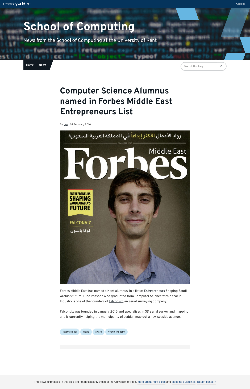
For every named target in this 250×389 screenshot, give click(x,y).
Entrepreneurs (154, 291)
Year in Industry (116, 331)
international (70, 331)
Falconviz (116, 301)
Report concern (206, 381)
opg (66, 124)
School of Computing (79, 27)
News (42, 65)
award (98, 331)
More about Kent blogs (151, 381)
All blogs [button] (240, 3)
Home (30, 65)
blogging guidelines (183, 381)
